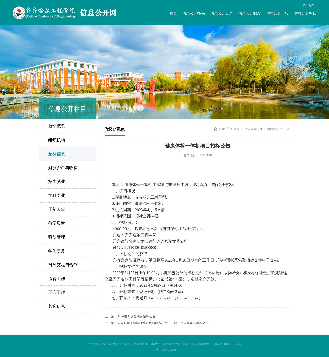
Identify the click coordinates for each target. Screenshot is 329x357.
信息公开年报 (277, 13)
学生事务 (56, 250)
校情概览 (56, 126)
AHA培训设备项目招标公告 (136, 316)
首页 (173, 13)
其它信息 (56, 306)
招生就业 (56, 181)
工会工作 (56, 292)
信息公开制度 (249, 13)
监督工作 (56, 278)
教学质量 (56, 223)
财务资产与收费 (63, 167)
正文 (286, 129)
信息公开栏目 (305, 13)
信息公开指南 (193, 13)
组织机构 (56, 140)
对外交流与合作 (63, 264)
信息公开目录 (221, 13)
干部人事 (56, 209)
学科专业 (56, 195)
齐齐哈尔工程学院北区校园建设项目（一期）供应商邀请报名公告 (163, 323)
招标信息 (56, 154)
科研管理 (56, 237)
